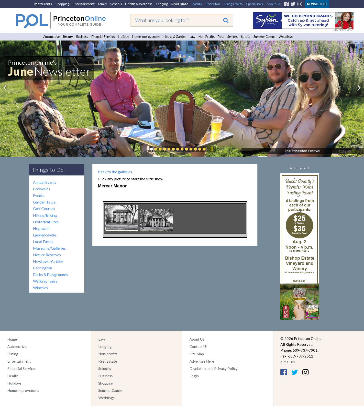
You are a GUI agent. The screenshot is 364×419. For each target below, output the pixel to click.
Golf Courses (44, 208)
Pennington (42, 268)
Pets (221, 37)
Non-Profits (206, 37)
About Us (273, 4)
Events (197, 4)
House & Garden (175, 37)
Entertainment (84, 4)
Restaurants (43, 4)
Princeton (212, 4)
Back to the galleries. (115, 171)
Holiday (123, 37)
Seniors (232, 37)
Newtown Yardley (48, 261)
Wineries (40, 287)
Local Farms (43, 241)
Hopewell (41, 228)
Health (12, 376)
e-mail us (287, 362)
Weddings (286, 37)
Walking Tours (45, 281)
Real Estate (179, 4)
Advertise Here (201, 361)
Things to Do (233, 4)
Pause (211, 149)
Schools (116, 4)
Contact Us (198, 346)
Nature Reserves (47, 254)
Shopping (62, 4)
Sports (245, 37)
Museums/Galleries (49, 248)
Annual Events (44, 182)
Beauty (68, 37)
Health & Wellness (139, 4)
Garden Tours (44, 202)
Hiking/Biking (45, 215)
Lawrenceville (44, 235)
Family (102, 4)
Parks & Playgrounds (50, 274)
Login (194, 376)
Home (12, 339)
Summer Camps (264, 37)
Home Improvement (146, 37)
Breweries (41, 188)
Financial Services (103, 37)
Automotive (51, 37)
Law (192, 37)
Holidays (14, 383)
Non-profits (108, 354)
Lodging (162, 4)
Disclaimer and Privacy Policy (213, 368)
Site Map (196, 354)
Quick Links (254, 4)
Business (82, 37)
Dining (12, 354)
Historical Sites (46, 221)
